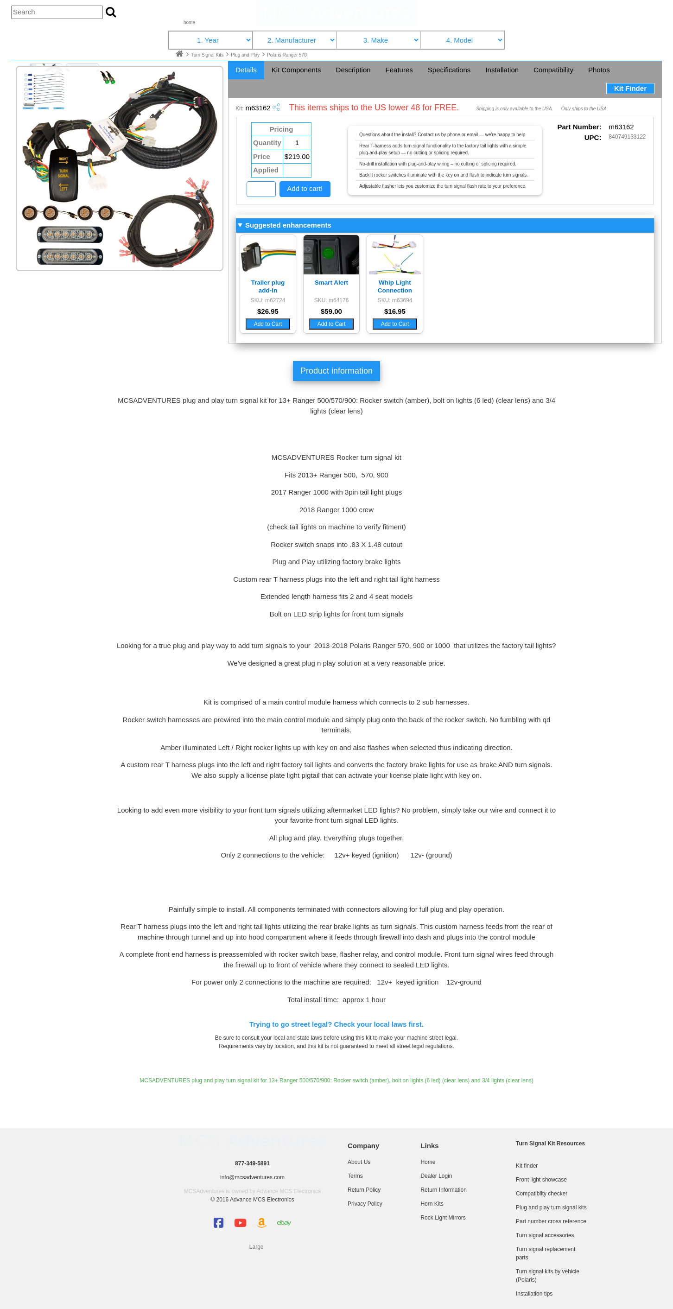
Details (246, 70)
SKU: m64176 (331, 300)
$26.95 (268, 311)
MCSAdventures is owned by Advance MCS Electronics (252, 1191)
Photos (599, 70)
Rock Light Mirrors (442, 1217)
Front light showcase (541, 1179)
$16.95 (395, 311)
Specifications (449, 70)
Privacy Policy (365, 1204)
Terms (355, 1176)
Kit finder (527, 1166)
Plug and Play (246, 54)
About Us (359, 1162)
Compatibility (553, 70)
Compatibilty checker (541, 1193)
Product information (336, 370)
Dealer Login (436, 1176)
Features (399, 70)
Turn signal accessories (545, 1235)
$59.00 (331, 311)
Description (353, 70)
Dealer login (585, 7)
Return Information (443, 1190)
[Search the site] (111, 12)
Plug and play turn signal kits (551, 1207)
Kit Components (296, 70)
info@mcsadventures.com (252, 1177)
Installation (502, 70)
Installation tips (534, 1293)
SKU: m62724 (268, 300)
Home (427, 1162)
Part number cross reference (551, 1221)
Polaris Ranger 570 (287, 54)
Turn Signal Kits (208, 54)
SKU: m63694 (395, 300)
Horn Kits (431, 1204)
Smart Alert (331, 282)
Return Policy (364, 1190)
